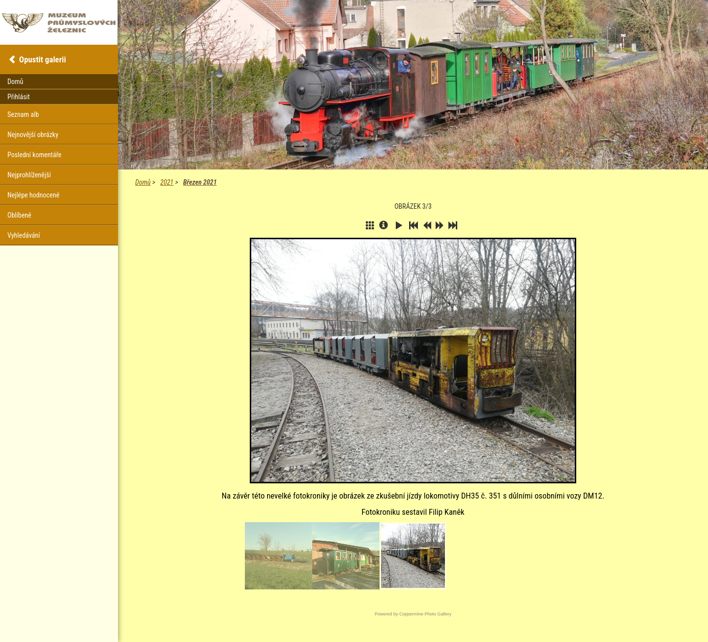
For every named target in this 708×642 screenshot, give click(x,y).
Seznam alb (23, 114)
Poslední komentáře (34, 155)
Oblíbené (19, 215)
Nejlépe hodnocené (33, 195)
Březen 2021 (199, 182)
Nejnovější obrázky (33, 135)
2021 (167, 182)
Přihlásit (18, 97)
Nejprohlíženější (29, 175)
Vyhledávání (23, 235)
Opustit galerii (42, 59)
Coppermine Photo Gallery (425, 614)
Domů (142, 182)
